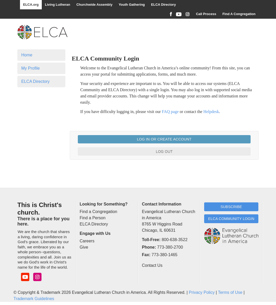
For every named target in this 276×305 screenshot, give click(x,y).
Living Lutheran (57, 4)
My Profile (30, 68)
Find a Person (93, 218)
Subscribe (231, 207)
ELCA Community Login (231, 219)
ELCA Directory (163, 4)
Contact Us (152, 265)
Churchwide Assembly (94, 4)
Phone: (149, 247)
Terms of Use (230, 292)
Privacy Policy (202, 292)
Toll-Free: (151, 239)
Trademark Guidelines (33, 298)
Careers (87, 241)
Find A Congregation (239, 14)
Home (26, 55)
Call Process (206, 14)
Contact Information (161, 204)
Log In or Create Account (164, 139)
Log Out (164, 151)
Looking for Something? (104, 204)
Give (84, 247)
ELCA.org (31, 4)
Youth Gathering (132, 4)
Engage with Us (95, 233)
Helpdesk (211, 111)
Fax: (146, 255)
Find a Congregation (98, 211)
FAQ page (170, 111)
